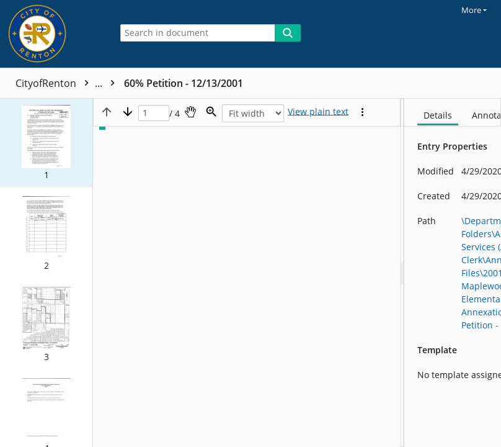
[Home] (52, 34)
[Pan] (190, 111)
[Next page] (127, 111)
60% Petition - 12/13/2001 (183, 83)
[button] (46, 143)
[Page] (153, 113)
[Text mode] (318, 112)
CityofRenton (68, 83)
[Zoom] (211, 111)
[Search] (288, 33)
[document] (452, 273)
